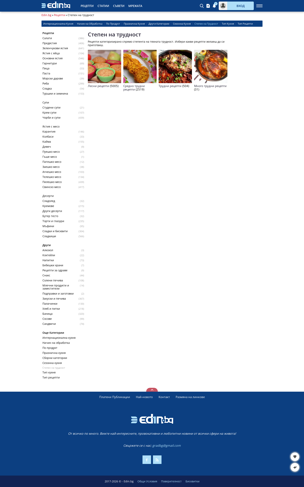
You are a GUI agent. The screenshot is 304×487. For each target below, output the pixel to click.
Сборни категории (54, 357)
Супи (45, 102)
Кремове (48, 206)
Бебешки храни (52, 265)
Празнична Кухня (134, 23)
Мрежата (135, 6)
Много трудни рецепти (210, 86)
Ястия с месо (51, 126)
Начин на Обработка (89, 23)
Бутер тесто (50, 216)
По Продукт (113, 23)
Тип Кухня (228, 23)
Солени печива (52, 280)
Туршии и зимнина (55, 93)
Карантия (48, 131)
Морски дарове (52, 78)
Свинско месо (51, 187)
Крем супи (49, 112)
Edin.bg (46, 15)
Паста (46, 73)
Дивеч (46, 146)
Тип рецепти (51, 377)
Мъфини (48, 226)
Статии (103, 6)
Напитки (48, 260)
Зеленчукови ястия (55, 48)
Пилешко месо (52, 182)
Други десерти (52, 211)
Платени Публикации (114, 397)
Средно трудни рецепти (134, 87)
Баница (47, 313)
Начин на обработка (56, 342)
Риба (45, 83)
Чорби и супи (51, 117)
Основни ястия (52, 58)
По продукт (49, 347)
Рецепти (87, 6)
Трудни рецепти (170, 86)
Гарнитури (49, 63)
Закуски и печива (54, 298)
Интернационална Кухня (58, 23)
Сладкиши (49, 236)
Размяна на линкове (190, 397)
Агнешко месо (51, 171)
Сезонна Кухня (182, 23)
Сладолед (48, 201)
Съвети (118, 6)
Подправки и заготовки (58, 293)
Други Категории (159, 23)
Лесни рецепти (98, 86)
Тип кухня (49, 372)
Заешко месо (51, 166)
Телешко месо (51, 176)
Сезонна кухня (52, 363)
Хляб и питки (51, 308)
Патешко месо (51, 161)
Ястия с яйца (51, 53)
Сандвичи (49, 323)
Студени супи (51, 107)
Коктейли (48, 255)
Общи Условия (147, 481)
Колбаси (48, 136)
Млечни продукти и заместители (55, 287)
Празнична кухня (54, 352)
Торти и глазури (53, 221)
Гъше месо (49, 156)
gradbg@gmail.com (166, 445)
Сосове (47, 318)
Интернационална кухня (59, 337)
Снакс (46, 275)
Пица (45, 68)
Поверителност (171, 481)
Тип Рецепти (245, 23)
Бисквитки (193, 481)
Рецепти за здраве (54, 270)
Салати (47, 38)
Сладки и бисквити (55, 231)
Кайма (46, 141)
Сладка (47, 88)
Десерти (48, 195)
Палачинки (49, 303)
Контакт (164, 397)
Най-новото (144, 397)
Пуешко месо (51, 151)
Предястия (49, 43)
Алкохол (47, 250)
